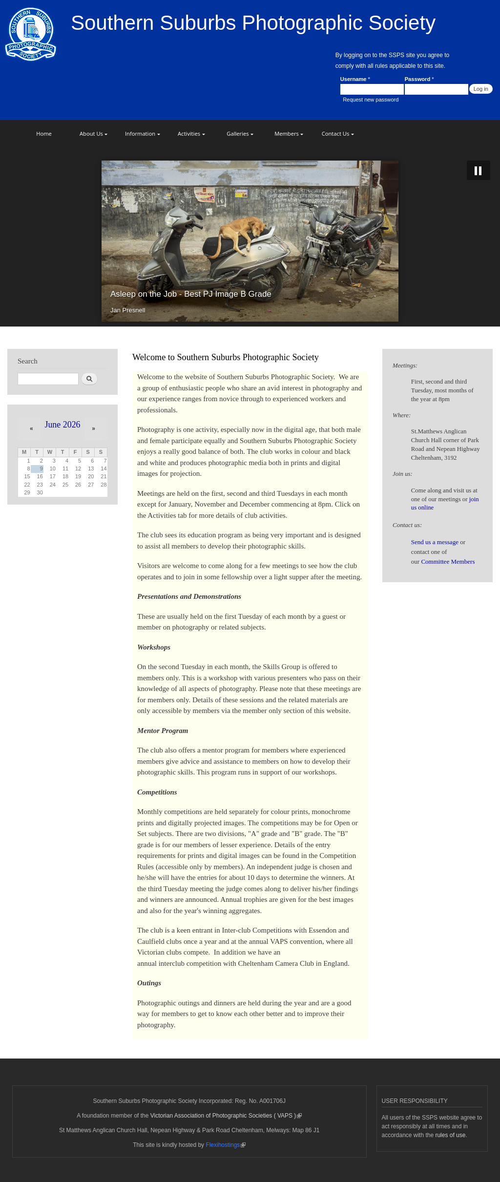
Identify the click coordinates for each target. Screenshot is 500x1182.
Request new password (370, 99)
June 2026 (62, 424)
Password (419, 79)
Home (44, 133)
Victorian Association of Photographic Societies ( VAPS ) (226, 1115)
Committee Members (448, 561)
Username (355, 79)
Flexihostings (226, 1144)
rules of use (450, 1135)
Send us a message (434, 542)
